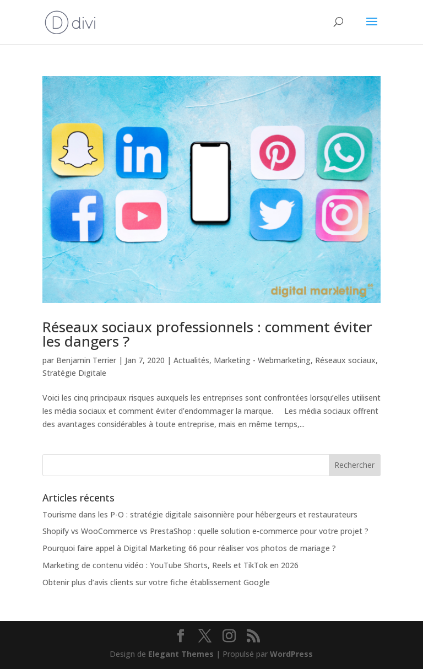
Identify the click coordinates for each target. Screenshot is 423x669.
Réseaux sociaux (345, 360)
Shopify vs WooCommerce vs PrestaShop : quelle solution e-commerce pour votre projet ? (205, 531)
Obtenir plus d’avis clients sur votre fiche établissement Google (156, 582)
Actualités (191, 360)
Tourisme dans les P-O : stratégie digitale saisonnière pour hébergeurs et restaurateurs (199, 514)
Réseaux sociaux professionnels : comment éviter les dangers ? (207, 334)
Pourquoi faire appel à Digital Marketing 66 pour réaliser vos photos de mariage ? (189, 548)
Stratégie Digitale (74, 373)
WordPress (291, 654)
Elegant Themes (181, 654)
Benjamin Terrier (86, 360)
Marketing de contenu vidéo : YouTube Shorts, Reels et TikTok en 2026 (170, 565)
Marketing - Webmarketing (262, 360)
